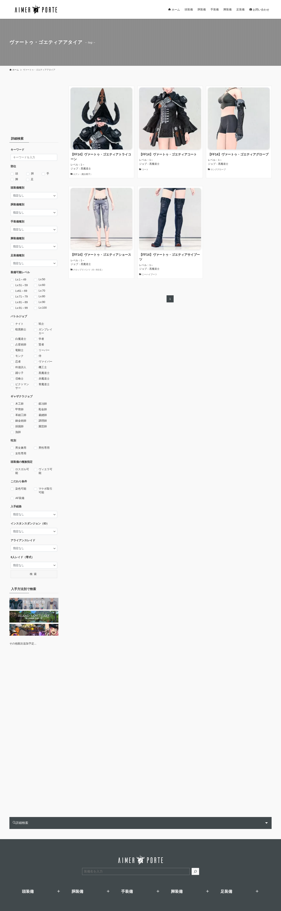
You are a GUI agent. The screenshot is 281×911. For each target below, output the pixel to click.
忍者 (18, 361)
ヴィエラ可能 (45, 471)
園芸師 (43, 426)
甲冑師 (19, 409)
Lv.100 (43, 307)
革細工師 (20, 415)
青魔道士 (44, 384)
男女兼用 (20, 448)
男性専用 (44, 448)
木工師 (19, 404)
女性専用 (20, 453)
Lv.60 (42, 284)
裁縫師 (43, 415)
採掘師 (19, 426)
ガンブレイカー (45, 331)
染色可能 (20, 489)
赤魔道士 (44, 378)
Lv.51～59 (21, 285)
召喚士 (19, 378)
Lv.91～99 (21, 308)
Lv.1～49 (20, 279)
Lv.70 (42, 290)
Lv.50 (42, 279)
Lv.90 (42, 302)
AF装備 (19, 498)
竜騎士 (19, 350)
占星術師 (20, 344)
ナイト (19, 324)
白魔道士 (20, 339)
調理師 (43, 421)
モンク (19, 356)
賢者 (41, 344)
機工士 (43, 367)
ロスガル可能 (22, 471)
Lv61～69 (21, 291)
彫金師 (43, 409)
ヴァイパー (45, 361)
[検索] (195, 871)
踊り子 (19, 373)
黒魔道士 (44, 373)
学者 (41, 339)
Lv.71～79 (21, 296)
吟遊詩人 (20, 367)
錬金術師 (20, 421)
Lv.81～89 (21, 302)
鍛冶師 (43, 404)
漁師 (18, 432)
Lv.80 (42, 296)
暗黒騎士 (20, 329)
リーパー (44, 350)
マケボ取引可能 (45, 490)
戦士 (41, 324)
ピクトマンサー (22, 386)
